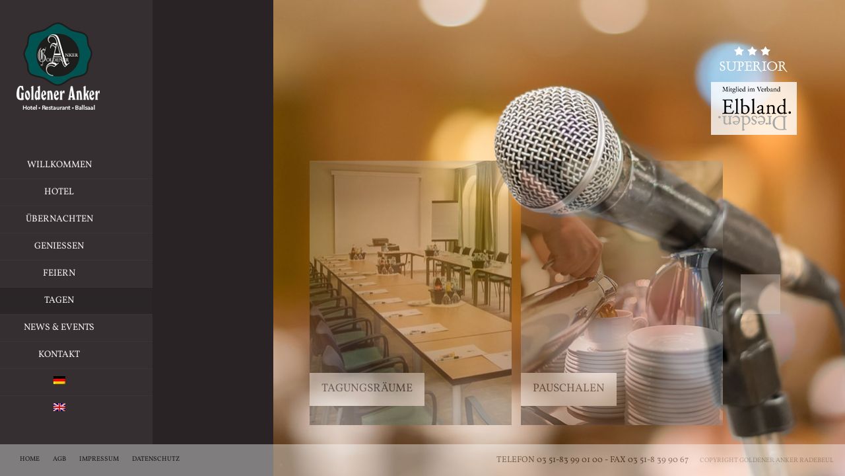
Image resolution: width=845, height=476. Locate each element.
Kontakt (93, 354)
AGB (59, 458)
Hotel (133, 192)
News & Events (93, 327)
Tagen (93, 301)
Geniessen (128, 246)
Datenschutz (156, 458)
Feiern (132, 273)
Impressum (99, 458)
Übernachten (123, 219)
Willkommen (93, 165)
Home (30, 458)
